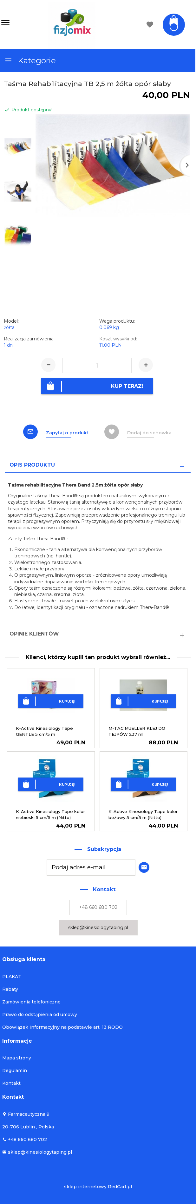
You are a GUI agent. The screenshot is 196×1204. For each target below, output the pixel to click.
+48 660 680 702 (98, 907)
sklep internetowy (85, 1186)
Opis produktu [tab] (32, 465)
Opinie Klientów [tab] (34, 634)
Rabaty (10, 989)
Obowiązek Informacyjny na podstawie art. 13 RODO (62, 1027)
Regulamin (14, 1070)
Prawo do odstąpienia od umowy (39, 1014)
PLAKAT (11, 976)
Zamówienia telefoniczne (31, 1001)
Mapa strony (16, 1058)
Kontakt (11, 1083)
